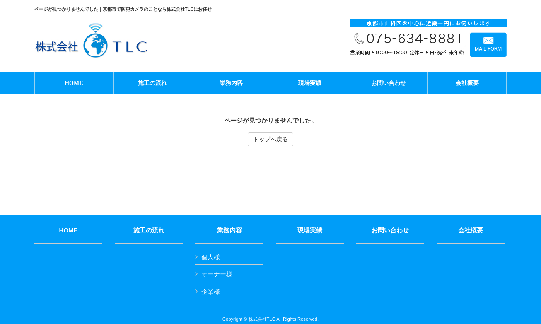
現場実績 (309, 230)
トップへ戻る (270, 139)
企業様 (210, 291)
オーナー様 (216, 274)
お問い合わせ (390, 230)
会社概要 (470, 230)
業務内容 (229, 230)
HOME (68, 230)
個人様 (210, 257)
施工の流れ (148, 230)
